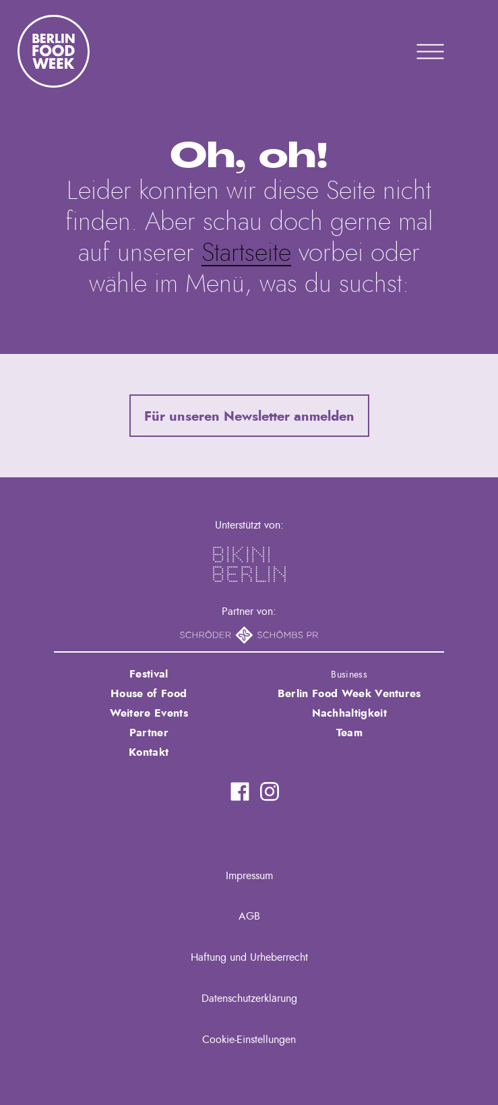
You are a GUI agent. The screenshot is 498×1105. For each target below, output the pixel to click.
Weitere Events (149, 713)
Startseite (246, 253)
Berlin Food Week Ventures (349, 693)
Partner (148, 732)
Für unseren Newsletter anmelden (249, 416)
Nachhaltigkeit (349, 713)
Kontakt (148, 752)
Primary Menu (413, 51)
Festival (148, 674)
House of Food (149, 693)
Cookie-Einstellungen (249, 1039)
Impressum (249, 875)
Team (349, 732)
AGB (249, 916)
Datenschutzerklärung (249, 998)
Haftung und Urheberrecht (249, 957)
